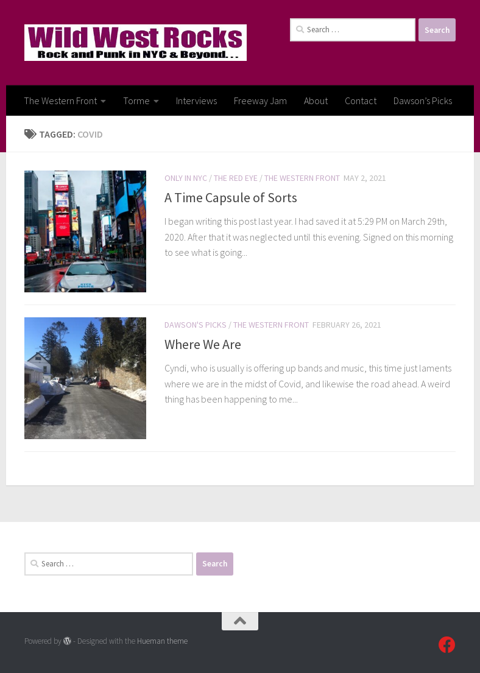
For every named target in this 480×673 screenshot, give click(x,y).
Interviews (196, 100)
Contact (360, 100)
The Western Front (60, 100)
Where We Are (202, 344)
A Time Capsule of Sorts (230, 197)
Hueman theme (162, 641)
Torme (136, 100)
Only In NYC (185, 177)
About (316, 100)
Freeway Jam (260, 100)
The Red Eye (236, 177)
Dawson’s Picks (423, 100)
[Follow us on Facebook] (447, 645)
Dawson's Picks (195, 324)
